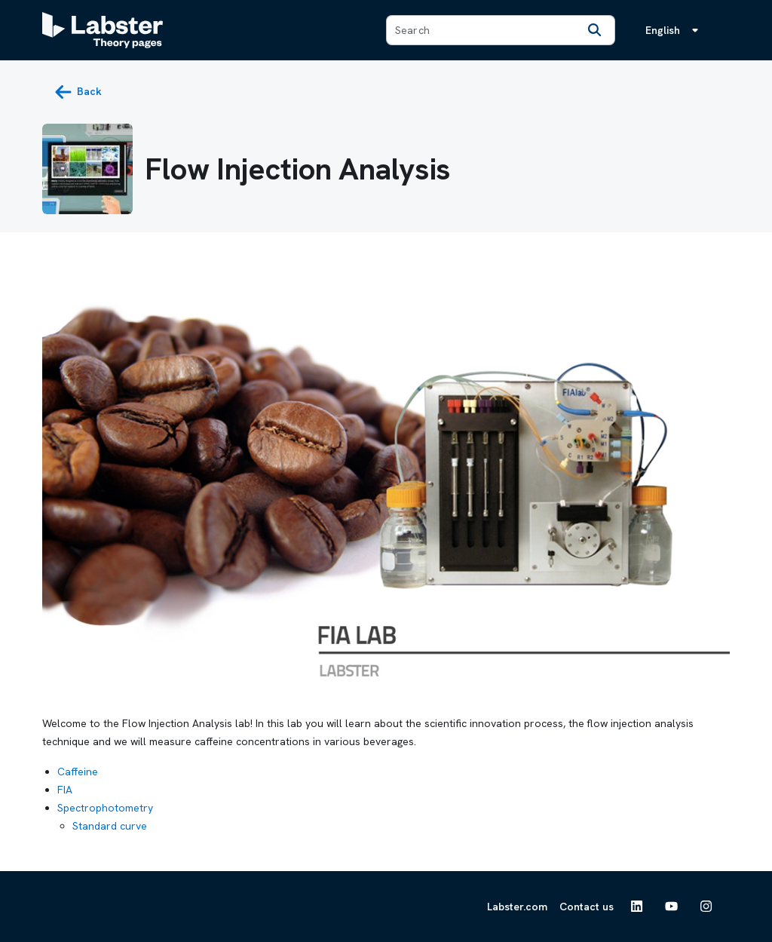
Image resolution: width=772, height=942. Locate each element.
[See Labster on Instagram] (706, 906)
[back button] (78, 92)
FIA (64, 789)
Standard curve (109, 826)
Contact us (586, 906)
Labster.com (517, 906)
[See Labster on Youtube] (671, 906)
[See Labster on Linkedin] (637, 906)
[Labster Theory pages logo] (102, 30)
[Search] (595, 30)
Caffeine (77, 771)
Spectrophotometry (105, 808)
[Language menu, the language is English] (674, 30)
